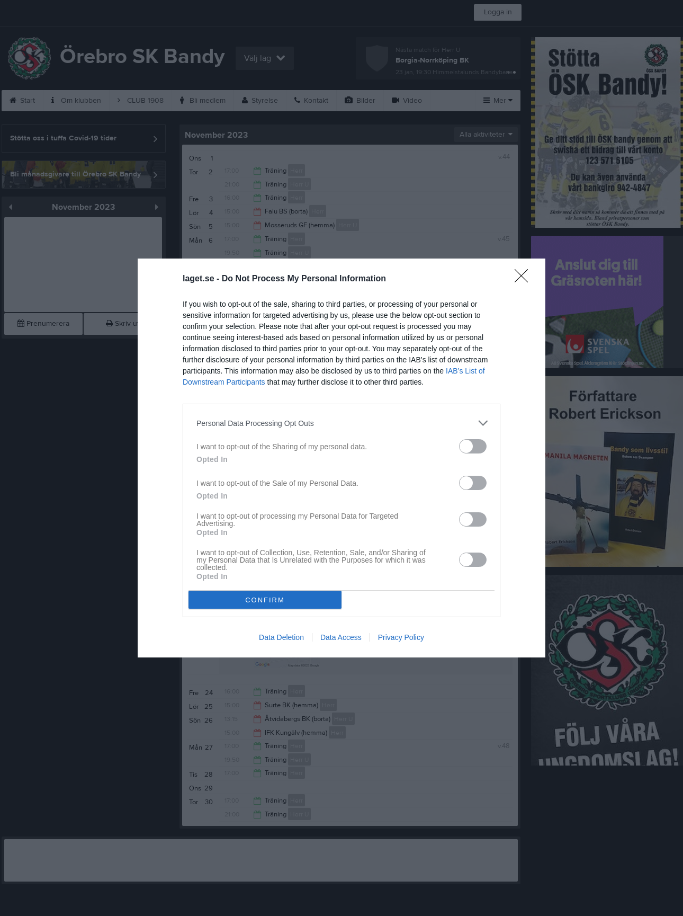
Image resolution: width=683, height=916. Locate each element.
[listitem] (341, 423)
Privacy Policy (401, 637)
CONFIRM (265, 600)
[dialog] (341, 458)
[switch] (473, 446)
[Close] (525, 279)
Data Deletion (281, 637)
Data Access (341, 637)
